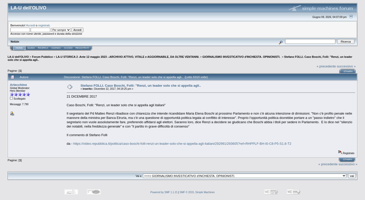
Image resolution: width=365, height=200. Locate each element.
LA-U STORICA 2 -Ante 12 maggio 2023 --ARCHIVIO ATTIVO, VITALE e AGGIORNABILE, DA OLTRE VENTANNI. (127, 56)
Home (19, 48)
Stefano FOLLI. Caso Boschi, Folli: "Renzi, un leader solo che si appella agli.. (141, 85)
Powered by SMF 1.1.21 (163, 192)
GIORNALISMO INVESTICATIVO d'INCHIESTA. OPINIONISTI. (242, 56)
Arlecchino (18, 85)
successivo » (346, 66)
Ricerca (43, 48)
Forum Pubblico (42, 56)
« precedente (326, 66)
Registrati (82, 48)
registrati (44, 25)
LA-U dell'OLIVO (18, 56)
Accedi (30, 25)
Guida (31, 48)
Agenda (56, 48)
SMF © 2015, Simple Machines (197, 192)
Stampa (348, 71)
